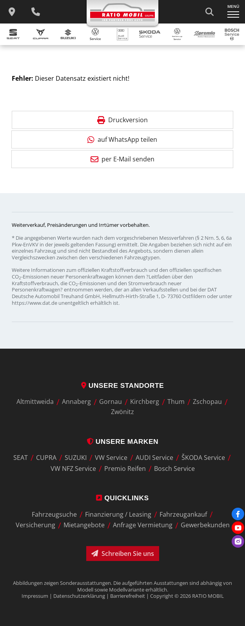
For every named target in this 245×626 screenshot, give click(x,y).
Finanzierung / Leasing (118, 514)
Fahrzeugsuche (54, 514)
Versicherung (35, 525)
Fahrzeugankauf (183, 514)
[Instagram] (238, 541)
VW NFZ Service (73, 468)
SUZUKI (76, 457)
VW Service (111, 457)
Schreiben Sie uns (122, 553)
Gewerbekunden (205, 525)
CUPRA (46, 457)
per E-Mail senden (122, 159)
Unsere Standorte (122, 385)
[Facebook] (238, 514)
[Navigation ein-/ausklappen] (233, 12)
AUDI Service (154, 457)
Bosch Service (174, 468)
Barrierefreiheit (127, 595)
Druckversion (122, 120)
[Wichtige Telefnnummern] (35, 12)
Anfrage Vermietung (142, 525)
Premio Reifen (125, 468)
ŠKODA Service (203, 457)
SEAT (20, 457)
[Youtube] (238, 527)
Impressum (35, 595)
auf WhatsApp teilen (122, 139)
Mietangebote (84, 525)
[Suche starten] (209, 12)
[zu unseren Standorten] (12, 12)
